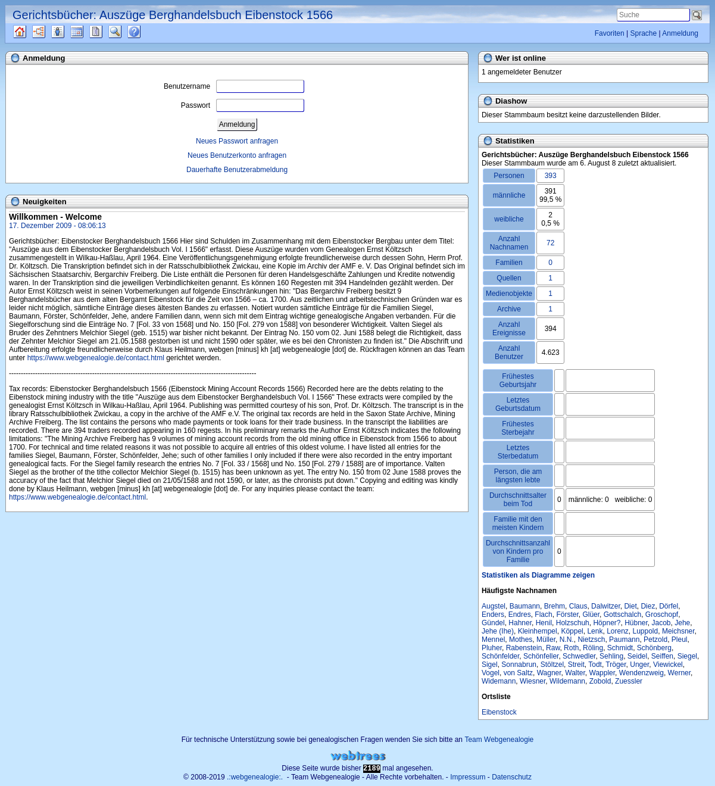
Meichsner (678, 631)
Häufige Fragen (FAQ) (144, 31)
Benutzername (234, 86)
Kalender (87, 31)
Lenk (594, 631)
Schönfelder (500, 656)
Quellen (30, 31)
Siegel (687, 656)
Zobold (600, 681)
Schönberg (654, 648)
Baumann (525, 606)
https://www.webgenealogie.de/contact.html (95, 358)
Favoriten (610, 33)
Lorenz (618, 631)
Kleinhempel (537, 631)
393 (551, 175)
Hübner (636, 623)
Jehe (682, 623)
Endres (519, 614)
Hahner (520, 623)
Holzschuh (572, 623)
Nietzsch (591, 639)
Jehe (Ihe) (498, 631)
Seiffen (662, 656)
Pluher (492, 648)
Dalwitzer (605, 606)
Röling (593, 648)
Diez (648, 606)
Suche (124, 31)
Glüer (591, 614)
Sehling (611, 656)
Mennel (493, 639)
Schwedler (579, 656)
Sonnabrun (518, 664)
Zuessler (628, 681)
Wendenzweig (641, 673)
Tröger (615, 664)
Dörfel (668, 606)
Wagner (549, 673)
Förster (567, 614)
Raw (553, 648)
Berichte (106, 31)
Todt (595, 664)
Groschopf (661, 614)
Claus (578, 606)
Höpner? (606, 623)
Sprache (643, 33)
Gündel (493, 623)
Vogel (490, 673)
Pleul (680, 639)
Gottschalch (622, 614)
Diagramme (49, 31)
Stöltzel (552, 664)
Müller (545, 639)
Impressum (467, 777)
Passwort (242, 105)
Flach (543, 614)
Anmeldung (680, 33)
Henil (544, 623)
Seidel (637, 656)
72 (550, 243)
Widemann (499, 681)
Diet (630, 606)
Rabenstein (524, 648)
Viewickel (668, 664)
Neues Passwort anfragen (237, 141)
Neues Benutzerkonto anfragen (237, 155)
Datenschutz (512, 777)
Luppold (645, 631)
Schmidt (620, 648)
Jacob (661, 623)
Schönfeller (540, 656)
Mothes (520, 639)
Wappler (602, 673)
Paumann (624, 639)
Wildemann (567, 681)
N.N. (567, 639)
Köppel (572, 631)
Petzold (655, 639)
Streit (576, 664)
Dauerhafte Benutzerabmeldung (237, 170)
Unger (639, 664)
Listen (66, 31)
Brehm (554, 606)
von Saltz (518, 673)
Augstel (493, 606)
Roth (571, 648)
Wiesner (532, 681)
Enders (493, 614)
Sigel (490, 664)
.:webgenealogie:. (255, 777)
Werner (679, 673)
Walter (575, 673)
